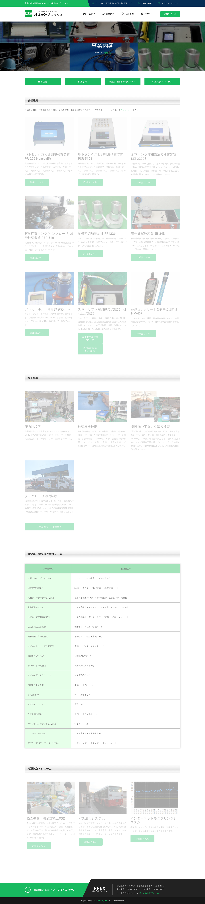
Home (96, 52)
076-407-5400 (145, 3)
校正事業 (82, 81)
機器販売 (42, 81)
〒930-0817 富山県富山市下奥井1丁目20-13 (112, 3)
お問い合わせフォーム (169, 3)
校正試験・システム (162, 81)
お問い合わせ (170, 14)
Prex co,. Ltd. (102, 900)
